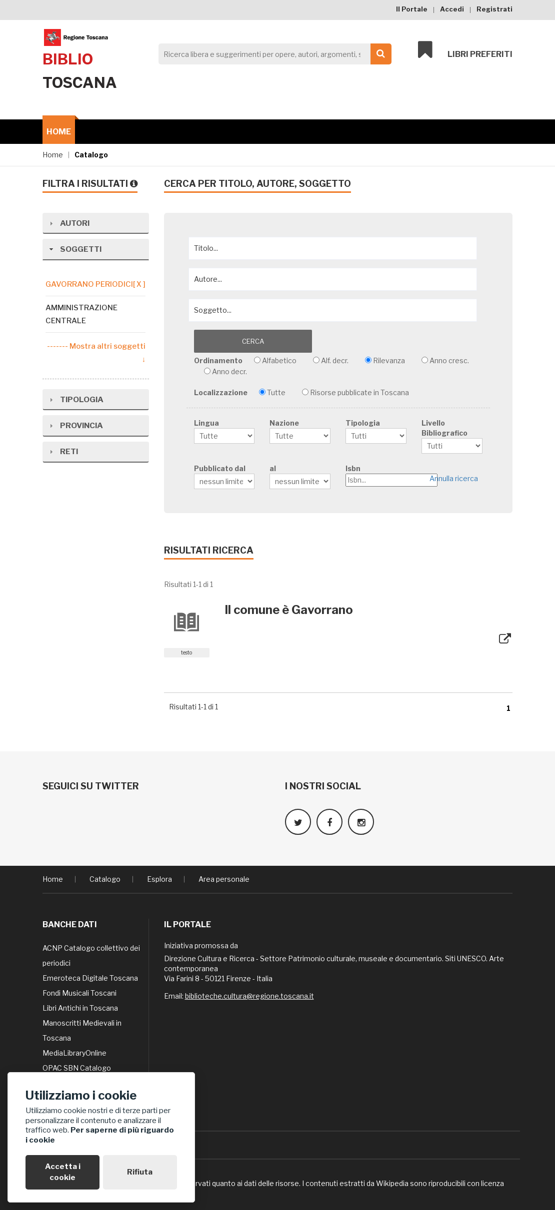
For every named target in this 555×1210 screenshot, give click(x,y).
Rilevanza (389, 358)
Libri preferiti (465, 51)
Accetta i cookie (62, 1172)
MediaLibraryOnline (74, 1049)
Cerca (229, 341)
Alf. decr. (334, 358)
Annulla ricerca (456, 479)
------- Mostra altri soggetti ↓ (96, 353)
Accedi (452, 9)
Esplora (159, 875)
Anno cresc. (449, 358)
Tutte (276, 390)
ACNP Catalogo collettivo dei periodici (91, 952)
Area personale (224, 875)
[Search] (272, 53)
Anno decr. (229, 369)
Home (58, 131)
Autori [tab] (68, 223)
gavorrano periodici (96, 284)
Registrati (494, 9)
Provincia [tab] (75, 412)
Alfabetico (279, 358)
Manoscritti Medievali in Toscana (82, 1027)
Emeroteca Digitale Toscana (90, 974)
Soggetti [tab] (74, 249)
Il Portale (412, 9)
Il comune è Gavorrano (288, 608)
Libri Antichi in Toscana (80, 1004)
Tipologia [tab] (75, 386)
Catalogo (91, 154)
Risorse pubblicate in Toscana (359, 390)
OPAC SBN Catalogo (76, 1064)
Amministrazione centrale (82, 314)
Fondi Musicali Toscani (79, 989)
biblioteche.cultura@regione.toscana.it (249, 992)
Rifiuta (139, 1172)
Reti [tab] (62, 438)
